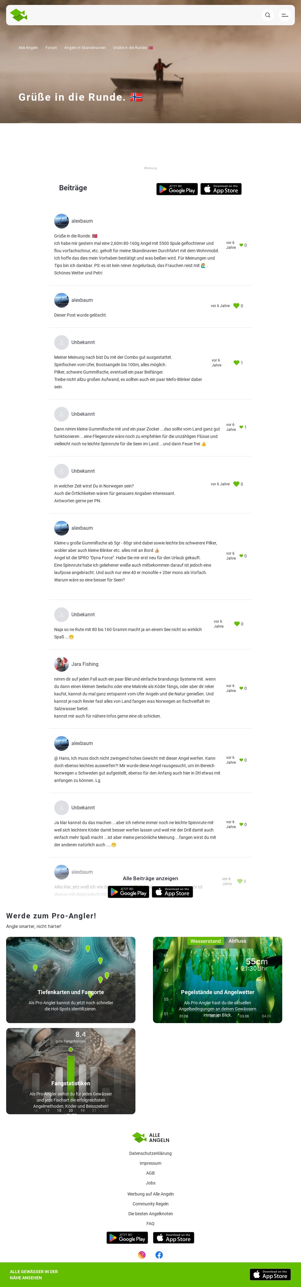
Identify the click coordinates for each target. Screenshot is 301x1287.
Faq (150, 1223)
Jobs (150, 1182)
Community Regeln (151, 1203)
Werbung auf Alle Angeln (150, 1194)
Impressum (150, 1163)
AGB (150, 1173)
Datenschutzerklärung (150, 1153)
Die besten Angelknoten (150, 1213)
